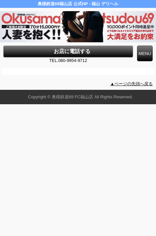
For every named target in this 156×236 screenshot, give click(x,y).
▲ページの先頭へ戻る (131, 83)
